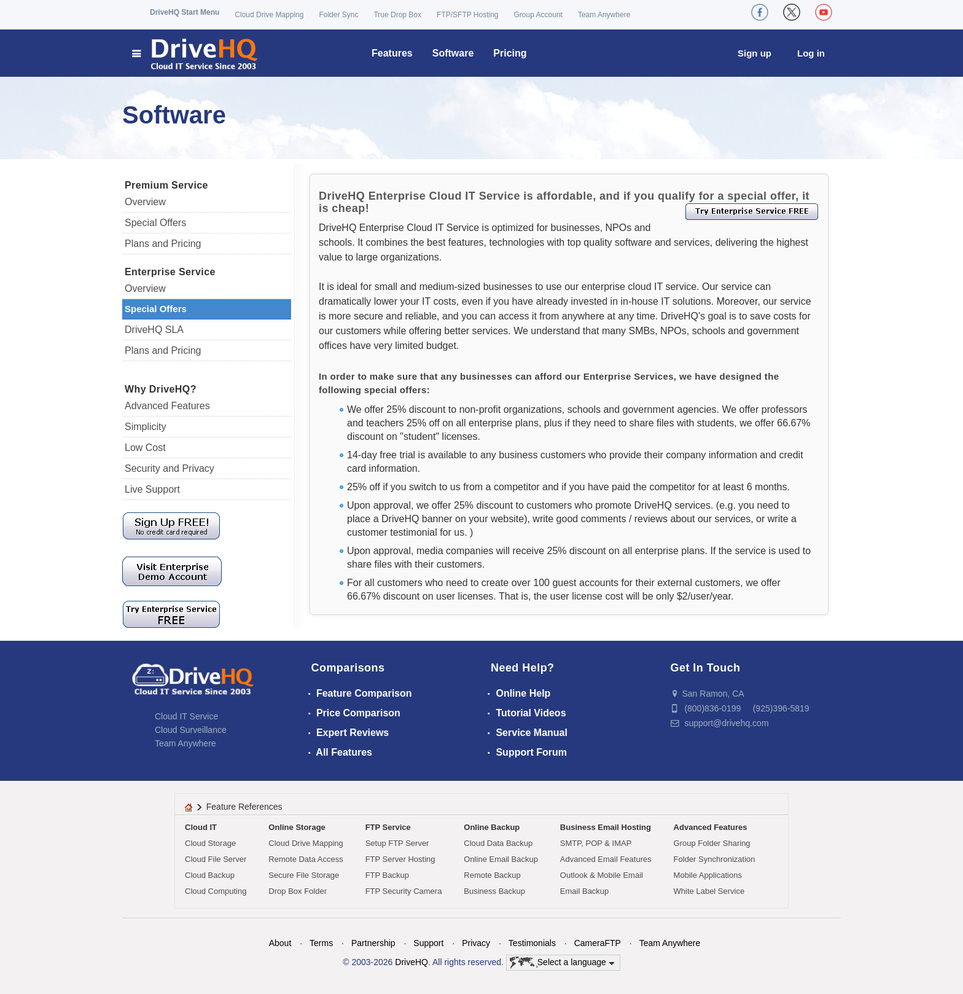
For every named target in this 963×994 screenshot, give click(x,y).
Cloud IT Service (186, 716)
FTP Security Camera (403, 891)
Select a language (562, 963)
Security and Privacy (169, 468)
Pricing (509, 53)
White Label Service (709, 891)
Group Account (538, 14)
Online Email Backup (501, 859)
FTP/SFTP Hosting (467, 14)
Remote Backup (492, 875)
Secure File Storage (303, 875)
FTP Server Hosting (400, 859)
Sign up (754, 53)
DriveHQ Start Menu (184, 12)
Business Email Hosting (605, 827)
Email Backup (584, 891)
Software (453, 53)
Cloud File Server (215, 859)
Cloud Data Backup (498, 843)
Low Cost (145, 447)
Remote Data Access (305, 859)
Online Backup (492, 827)
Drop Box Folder (297, 891)
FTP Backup (387, 875)
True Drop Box (397, 14)
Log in (811, 53)
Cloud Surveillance (191, 730)
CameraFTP (597, 943)
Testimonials (532, 943)
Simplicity (145, 426)
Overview (145, 202)
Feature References (244, 807)
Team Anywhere (604, 14)
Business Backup (494, 891)
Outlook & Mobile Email (601, 875)
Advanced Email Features (606, 859)
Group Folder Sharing (712, 843)
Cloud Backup (210, 875)
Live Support (152, 489)
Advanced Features (167, 406)
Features (392, 53)
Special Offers (155, 222)
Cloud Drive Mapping (269, 14)
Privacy (476, 943)
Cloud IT (201, 827)
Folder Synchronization (714, 859)
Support (428, 943)
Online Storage (296, 827)
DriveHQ (411, 962)
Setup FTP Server (397, 843)
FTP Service (388, 827)
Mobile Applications (708, 875)
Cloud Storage (210, 843)
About (280, 943)
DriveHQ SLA (154, 329)
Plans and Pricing (163, 243)
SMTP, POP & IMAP (596, 843)
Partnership (373, 943)
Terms (321, 943)
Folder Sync (338, 14)
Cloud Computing (215, 891)
